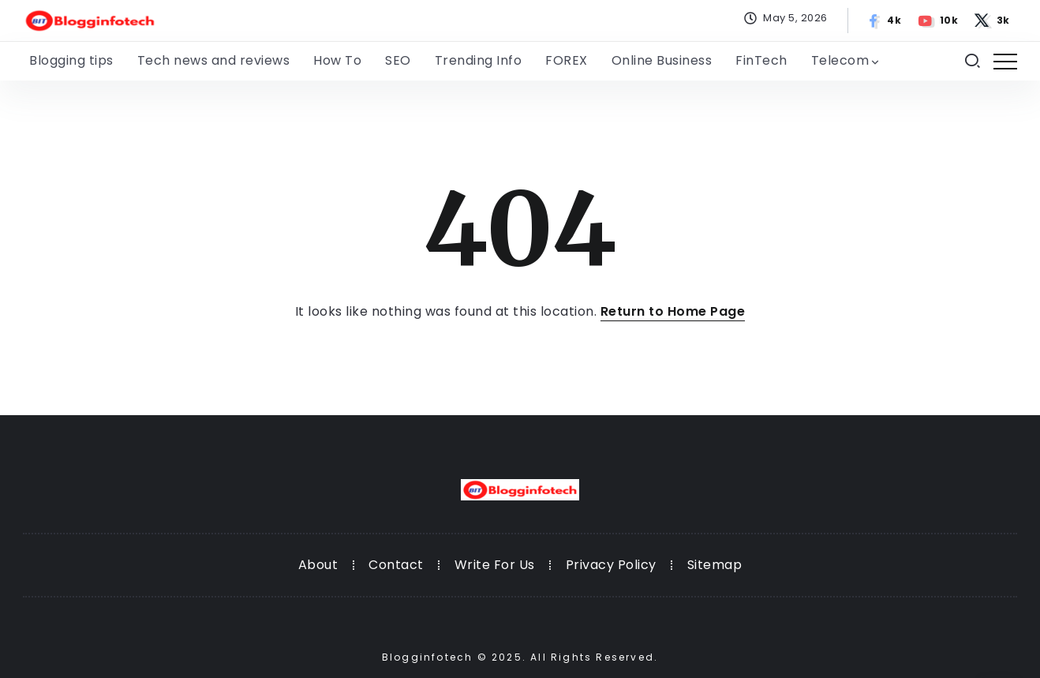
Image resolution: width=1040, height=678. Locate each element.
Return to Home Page (673, 311)
